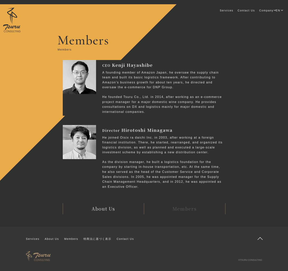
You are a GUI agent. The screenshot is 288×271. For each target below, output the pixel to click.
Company (266, 10)
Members (71, 238)
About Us (52, 238)
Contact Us (246, 10)
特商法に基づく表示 (97, 238)
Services (226, 10)
